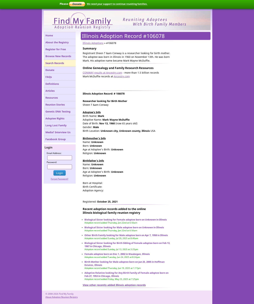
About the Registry (57, 42)
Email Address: (54, 153)
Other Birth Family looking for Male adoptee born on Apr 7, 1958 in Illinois (126, 235)
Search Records (54, 63)
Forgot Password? (59, 178)
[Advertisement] (124, 83)
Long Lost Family (56, 125)
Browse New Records (58, 56)
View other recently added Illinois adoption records (114, 285)
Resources (51, 97)
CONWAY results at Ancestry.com (102, 72)
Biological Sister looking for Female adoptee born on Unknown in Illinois (125, 219)
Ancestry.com (122, 76)
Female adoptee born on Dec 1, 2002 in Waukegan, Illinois (117, 254)
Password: (52, 162)
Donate (49, 70)
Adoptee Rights (54, 118)
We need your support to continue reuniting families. (117, 3)
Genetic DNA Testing (57, 111)
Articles (50, 90)
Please (72, 3)
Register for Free (55, 49)
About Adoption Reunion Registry (61, 297)
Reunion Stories (55, 104)
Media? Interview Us (57, 132)
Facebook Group (55, 139)
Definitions (52, 83)
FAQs (48, 77)
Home (49, 35)
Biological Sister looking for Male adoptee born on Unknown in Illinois (124, 227)
